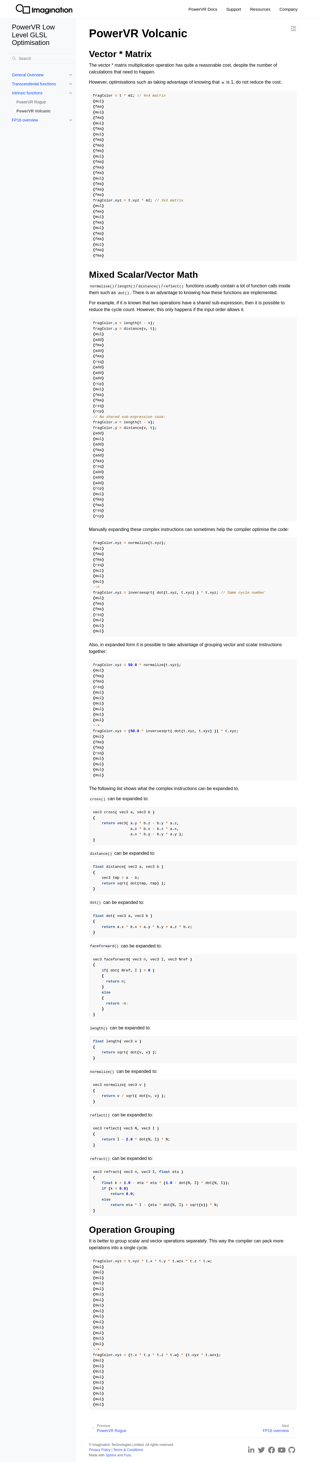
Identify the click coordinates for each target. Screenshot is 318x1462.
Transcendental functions (34, 84)
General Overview (27, 75)
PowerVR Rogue (31, 102)
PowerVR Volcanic (33, 111)
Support (233, 9)
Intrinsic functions (27, 93)
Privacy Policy (99, 1450)
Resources (260, 9)
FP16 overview (25, 120)
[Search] (41, 58)
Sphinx (111, 1455)
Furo (127, 1455)
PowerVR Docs (203, 9)
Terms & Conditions (128, 1450)
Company (288, 9)
